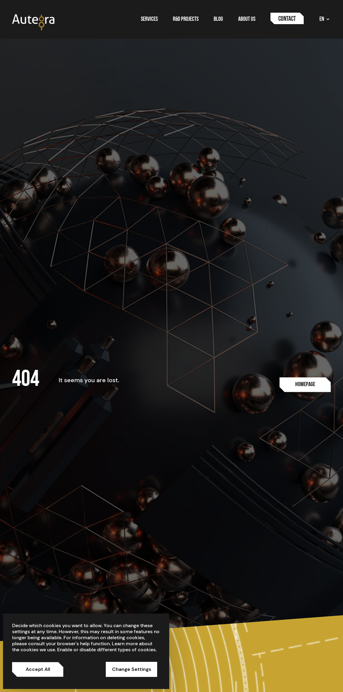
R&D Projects (186, 19)
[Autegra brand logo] (33, 21)
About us (246, 19)
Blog (218, 19)
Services (149, 19)
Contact (287, 19)
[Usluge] (305, 384)
